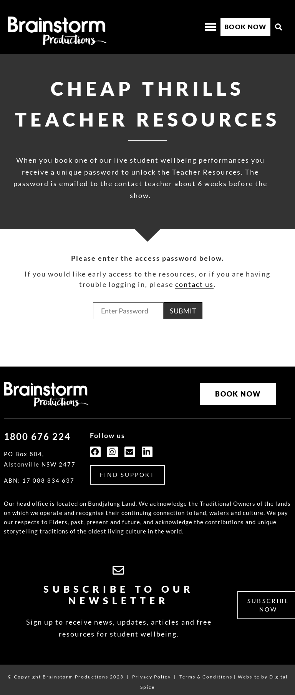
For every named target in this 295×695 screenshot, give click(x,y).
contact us (194, 284)
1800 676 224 (37, 429)
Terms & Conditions (205, 670)
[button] (279, 27)
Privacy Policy (151, 670)
